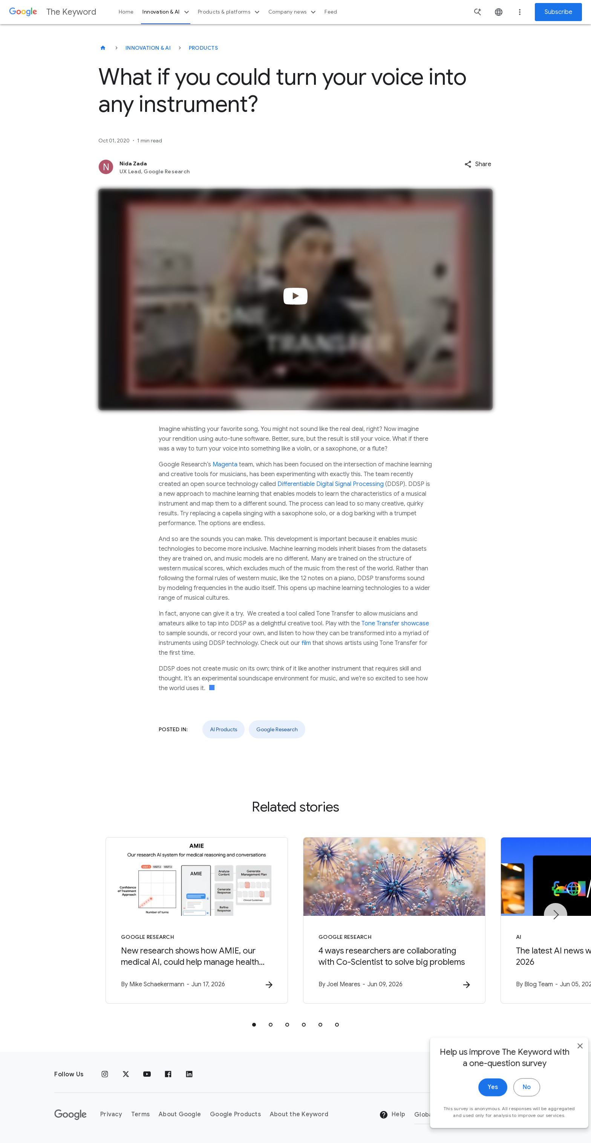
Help (392, 1114)
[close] (567, 1074)
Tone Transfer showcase (395, 623)
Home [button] (126, 12)
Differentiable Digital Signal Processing (330, 484)
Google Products (235, 1114)
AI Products (223, 729)
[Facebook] (168, 1074)
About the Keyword (299, 1114)
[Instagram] (105, 1074)
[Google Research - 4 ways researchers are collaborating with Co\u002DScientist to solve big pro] (394, 920)
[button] (478, 164)
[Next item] (555, 915)
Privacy (111, 1114)
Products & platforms (230, 12)
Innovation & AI (166, 12)
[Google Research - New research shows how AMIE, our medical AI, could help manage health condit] (197, 920)
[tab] (254, 1024)
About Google (180, 1114)
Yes (480, 1116)
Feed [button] (331, 12)
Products (203, 47)
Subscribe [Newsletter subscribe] (558, 12)
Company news (293, 12)
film (306, 643)
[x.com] (126, 1074)
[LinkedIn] (189, 1074)
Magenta (225, 464)
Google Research (277, 729)
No (514, 1116)
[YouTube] (147, 1074)
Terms (140, 1114)
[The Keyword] (103, 48)
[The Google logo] (70, 1115)
